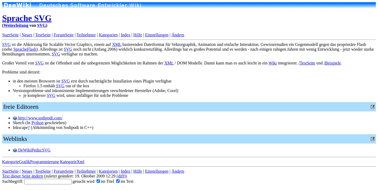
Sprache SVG (27, 18)
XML (116, 44)
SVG (41, 25)
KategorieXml (72, 161)
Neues (27, 35)
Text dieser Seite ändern (22, 176)
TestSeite (43, 35)
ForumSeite (64, 35)
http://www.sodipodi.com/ (38, 118)
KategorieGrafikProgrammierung (30, 161)
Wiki (272, 63)
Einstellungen (156, 35)
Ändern (178, 35)
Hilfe (137, 35)
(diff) (121, 176)
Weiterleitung (15, 25)
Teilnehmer (86, 35)
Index (125, 35)
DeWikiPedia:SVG (32, 150)
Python (37, 122)
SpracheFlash (24, 49)
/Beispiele (332, 63)
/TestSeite (306, 63)
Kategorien (108, 35)
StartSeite (10, 35)
